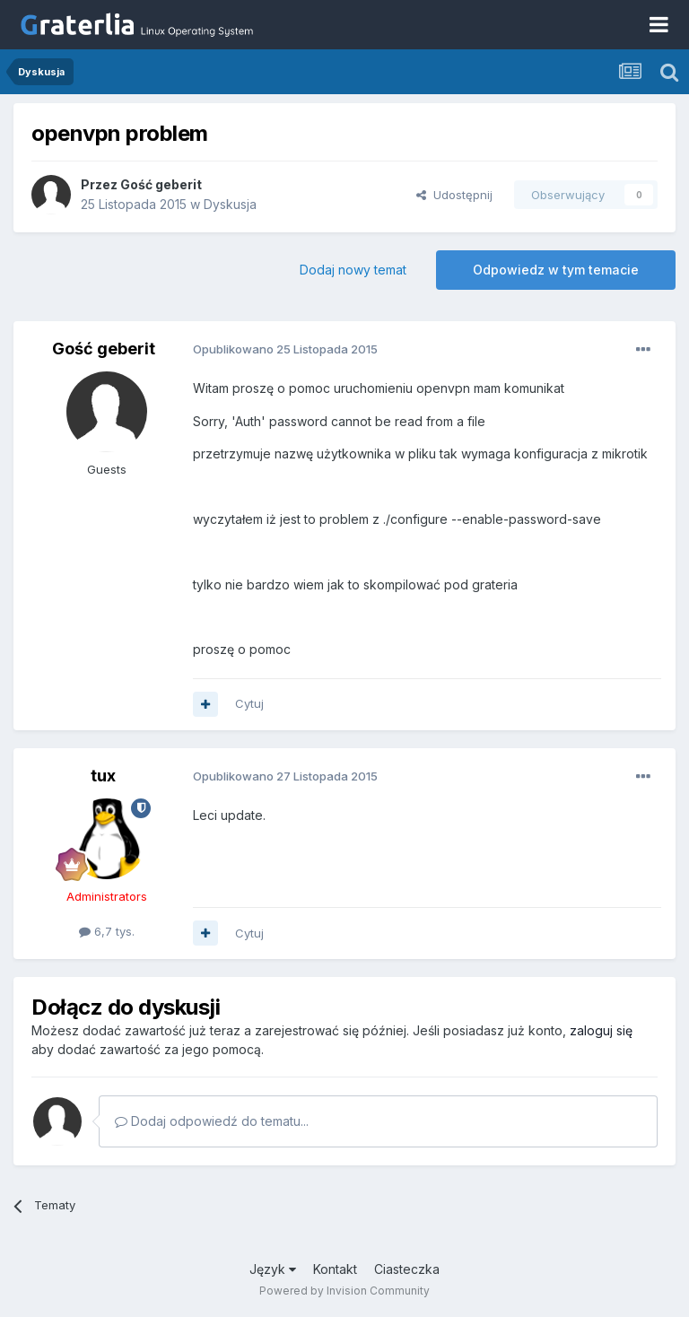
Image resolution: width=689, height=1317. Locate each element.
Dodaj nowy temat (353, 269)
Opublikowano (285, 349)
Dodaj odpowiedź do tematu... (212, 1121)
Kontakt (335, 1269)
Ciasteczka (407, 1269)
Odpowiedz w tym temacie (556, 269)
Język (272, 1269)
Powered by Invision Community (344, 1290)
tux (103, 775)
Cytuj (249, 703)
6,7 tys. (107, 931)
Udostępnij (454, 195)
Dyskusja (230, 204)
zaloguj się (601, 1030)
